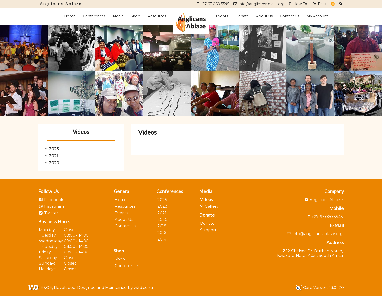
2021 (161, 213)
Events (222, 16)
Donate (242, 16)
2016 (161, 232)
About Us (264, 16)
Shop (135, 16)
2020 (162, 219)
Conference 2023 (132, 265)
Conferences (94, 16)
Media (118, 16)
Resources (157, 16)
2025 (162, 199)
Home (70, 16)
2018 (162, 226)
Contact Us (289, 16)
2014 (161, 239)
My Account (317, 16)
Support (208, 230)
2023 (162, 206)
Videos (206, 199)
